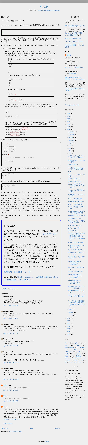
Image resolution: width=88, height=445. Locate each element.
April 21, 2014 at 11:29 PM (10, 401)
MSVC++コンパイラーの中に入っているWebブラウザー (76, 296)
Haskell (80, 362)
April (70, 153)
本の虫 (44, 6)
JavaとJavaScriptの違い (75, 225)
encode (76, 360)
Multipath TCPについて (75, 218)
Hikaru (5, 385)
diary (77, 343)
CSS (82, 360)
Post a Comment (8, 423)
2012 (68, 321)
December (72, 132)
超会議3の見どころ (74, 178)
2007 (68, 334)
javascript (15, 289)
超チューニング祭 (73, 228)
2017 (68, 121)
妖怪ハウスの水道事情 (75, 204)
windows (77, 354)
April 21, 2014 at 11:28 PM (10, 390)
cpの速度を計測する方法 (75, 271)
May (70, 151)
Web (77, 345)
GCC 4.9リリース (73, 230)
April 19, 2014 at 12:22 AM (11, 362)
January (71, 315)
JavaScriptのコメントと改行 (76, 215)
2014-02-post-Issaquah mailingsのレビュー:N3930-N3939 (74, 282)
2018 (68, 119)
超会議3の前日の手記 (74, 181)
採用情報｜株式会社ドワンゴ (17, 272)
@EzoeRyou (56, 10)
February (71, 312)
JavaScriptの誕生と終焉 (75, 199)
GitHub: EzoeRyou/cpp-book (73, 38)
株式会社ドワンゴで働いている (74, 67)
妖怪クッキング (73, 164)
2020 (68, 113)
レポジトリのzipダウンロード (74, 41)
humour (82, 347)
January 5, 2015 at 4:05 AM (11, 419)
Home (31, 428)
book (66, 354)
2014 (68, 129)
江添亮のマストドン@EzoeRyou (74, 79)
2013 (68, 318)
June (70, 148)
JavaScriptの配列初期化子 (76, 201)
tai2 (4, 407)
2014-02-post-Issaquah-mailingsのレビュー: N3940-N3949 (75, 276)
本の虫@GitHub (48, 10)
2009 (68, 329)
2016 (68, 124)
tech (84, 358)
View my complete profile (72, 105)
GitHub (40, 10)
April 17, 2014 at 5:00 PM (10, 318)
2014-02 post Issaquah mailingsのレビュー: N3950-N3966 (75, 262)
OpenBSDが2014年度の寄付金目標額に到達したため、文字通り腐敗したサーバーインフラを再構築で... (76, 237)
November (72, 134)
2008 (68, 331)
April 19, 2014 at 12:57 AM (11, 379)
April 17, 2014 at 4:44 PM (10, 305)
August (71, 142)
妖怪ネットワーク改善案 (75, 242)
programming (69, 347)
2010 (68, 326)
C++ (67, 343)
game (66, 356)
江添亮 (69, 55)
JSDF (69, 360)
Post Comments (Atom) (15, 431)
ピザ (69, 171)
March (71, 309)
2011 (68, 323)
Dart (66, 362)
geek (75, 362)
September (72, 140)
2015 (68, 127)
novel (71, 362)
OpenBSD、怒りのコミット (76, 250)
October (71, 137)
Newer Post (5, 428)
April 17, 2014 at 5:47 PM (10, 333)
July (70, 145)
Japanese (67, 358)
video (79, 352)
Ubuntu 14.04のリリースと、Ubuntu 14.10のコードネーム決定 (76, 185)
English (78, 356)
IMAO (75, 350)
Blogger (47, 441)
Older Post (57, 428)
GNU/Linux (69, 352)
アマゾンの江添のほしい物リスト (75, 26)
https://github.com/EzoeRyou (73, 77)
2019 (68, 116)
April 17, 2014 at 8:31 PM (10, 346)
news (66, 345)
